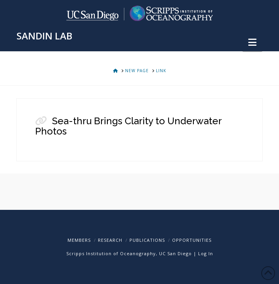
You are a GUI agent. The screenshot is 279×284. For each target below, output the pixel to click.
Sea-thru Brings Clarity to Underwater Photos (128, 126)
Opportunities (192, 240)
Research (110, 240)
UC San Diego (175, 253)
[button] (252, 42)
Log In (205, 253)
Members (79, 240)
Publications (147, 240)
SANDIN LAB (44, 36)
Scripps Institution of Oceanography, (111, 253)
